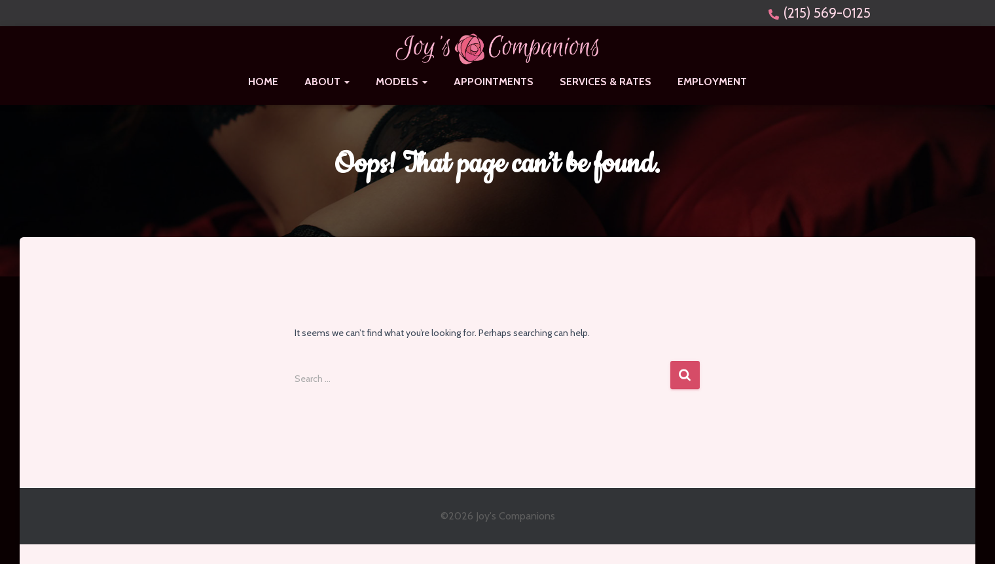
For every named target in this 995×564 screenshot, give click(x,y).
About (327, 81)
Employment (712, 81)
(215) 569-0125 (827, 13)
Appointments (494, 81)
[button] (346, 81)
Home (263, 81)
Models (401, 81)
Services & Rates (605, 81)
